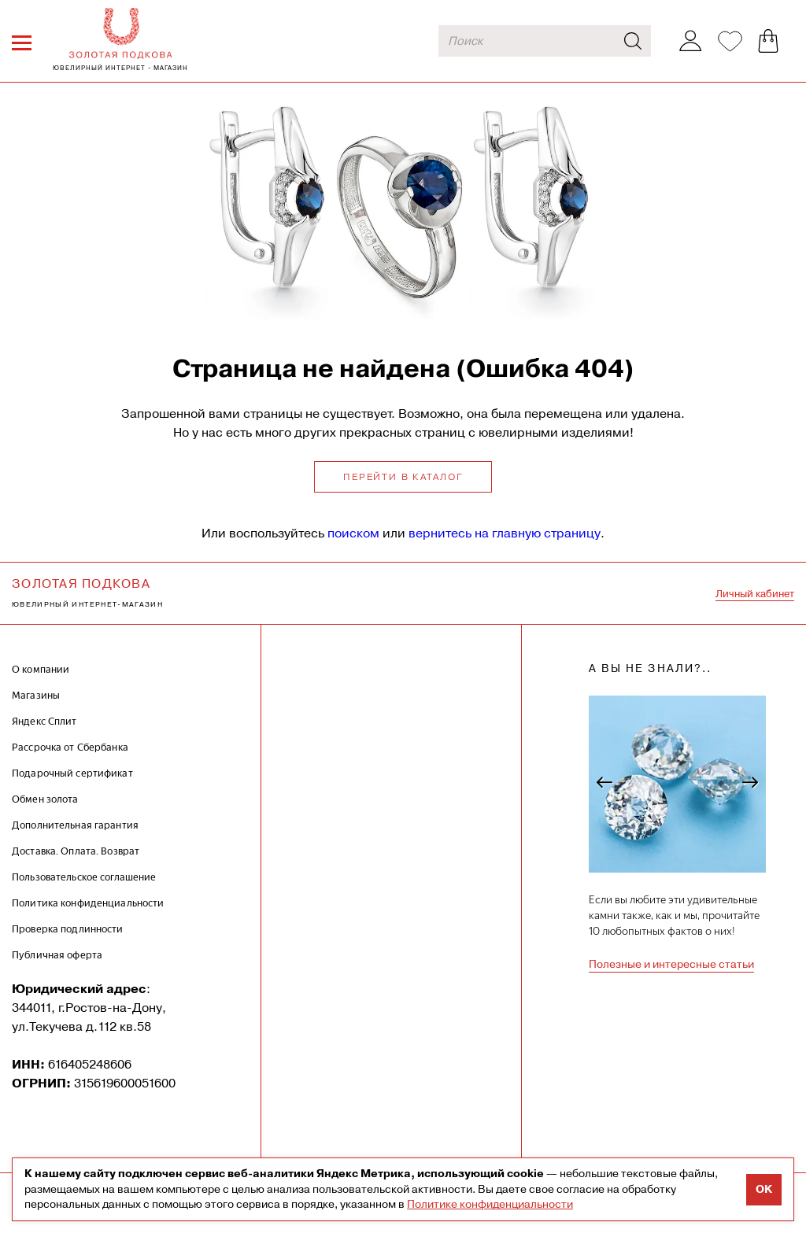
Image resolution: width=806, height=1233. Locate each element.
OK (764, 1189)
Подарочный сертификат (72, 773)
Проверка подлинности (68, 929)
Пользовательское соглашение (84, 877)
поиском (353, 533)
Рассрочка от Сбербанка (70, 747)
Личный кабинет (754, 594)
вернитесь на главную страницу (505, 533)
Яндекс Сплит (44, 721)
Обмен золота (45, 799)
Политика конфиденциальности (88, 903)
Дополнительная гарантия (75, 825)
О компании (40, 669)
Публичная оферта (57, 955)
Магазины (36, 695)
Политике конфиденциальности (490, 1204)
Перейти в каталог (403, 476)
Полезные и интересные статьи (671, 964)
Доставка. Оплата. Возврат (75, 851)
